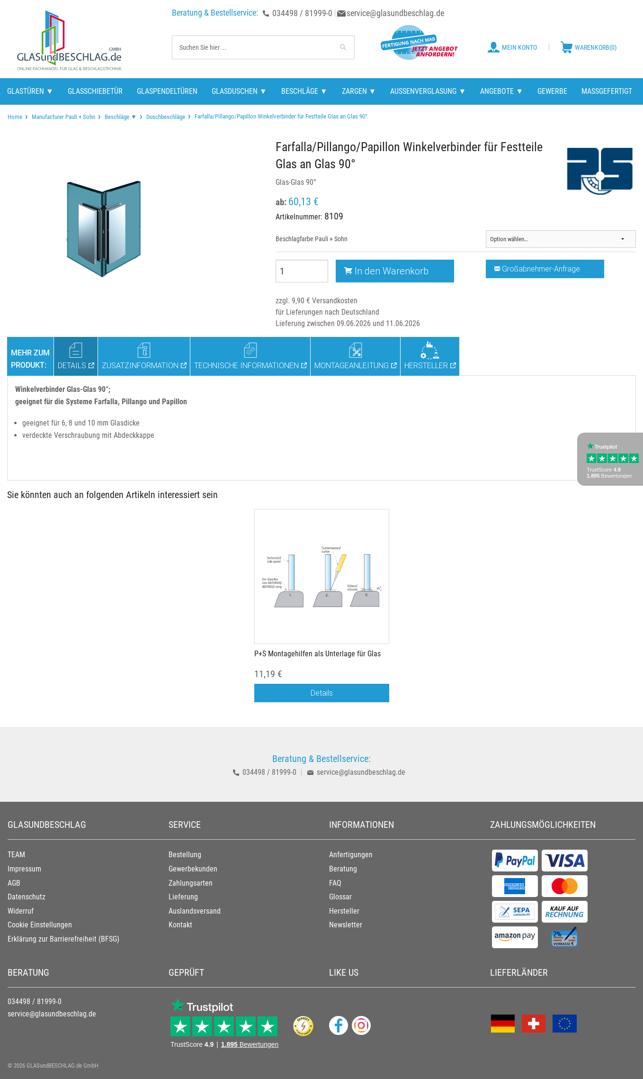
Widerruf (21, 911)
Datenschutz (26, 896)
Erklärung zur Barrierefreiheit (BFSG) (63, 938)
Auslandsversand (195, 911)
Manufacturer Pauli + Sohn (63, 116)
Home (15, 116)
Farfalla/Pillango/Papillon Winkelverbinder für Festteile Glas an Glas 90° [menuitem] (280, 116)
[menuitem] (15, 116)
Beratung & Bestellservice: (215, 13)
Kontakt (180, 924)
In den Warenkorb (386, 271)
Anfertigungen (351, 854)
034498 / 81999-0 (302, 13)
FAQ (335, 883)
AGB (14, 883)
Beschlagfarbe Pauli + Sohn (312, 239)
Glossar (340, 896)
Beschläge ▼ (121, 116)
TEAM (16, 854)
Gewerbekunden (193, 868)
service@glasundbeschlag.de (395, 13)
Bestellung (185, 854)
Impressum (24, 868)
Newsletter (345, 924)
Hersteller (344, 911)
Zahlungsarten (191, 883)
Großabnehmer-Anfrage (537, 268)
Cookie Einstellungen (40, 924)
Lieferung (183, 896)
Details (322, 693)
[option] (322, 610)
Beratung (343, 868)
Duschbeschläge (165, 116)
